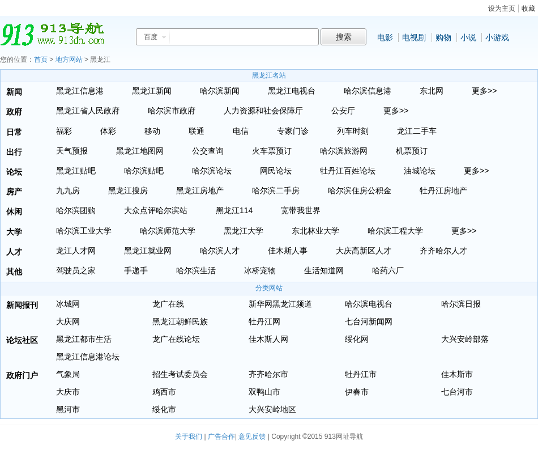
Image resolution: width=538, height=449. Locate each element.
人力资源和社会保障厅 (263, 110)
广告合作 (221, 436)
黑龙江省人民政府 (87, 110)
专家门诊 (293, 130)
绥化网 (357, 339)
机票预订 (412, 150)
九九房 (68, 190)
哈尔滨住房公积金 (359, 190)
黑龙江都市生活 (84, 339)
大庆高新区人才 (363, 250)
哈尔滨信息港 (367, 90)
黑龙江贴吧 (76, 170)
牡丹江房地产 (443, 190)
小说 (468, 37)
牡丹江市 (361, 374)
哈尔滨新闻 (220, 90)
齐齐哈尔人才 (443, 250)
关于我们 (188, 436)
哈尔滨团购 (76, 210)
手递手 (136, 270)
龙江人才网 (76, 250)
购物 (443, 37)
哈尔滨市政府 (171, 110)
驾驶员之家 (76, 270)
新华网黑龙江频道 (280, 303)
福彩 (64, 130)
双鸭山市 (264, 391)
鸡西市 (164, 391)
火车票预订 (272, 150)
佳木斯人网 (268, 339)
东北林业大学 (315, 230)
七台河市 (457, 391)
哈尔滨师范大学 (167, 230)
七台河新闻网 (368, 321)
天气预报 (72, 150)
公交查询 (208, 150)
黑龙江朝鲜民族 (180, 321)
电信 (241, 130)
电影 (385, 37)
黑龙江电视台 (291, 90)
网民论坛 (276, 170)
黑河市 (68, 409)
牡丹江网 (264, 321)
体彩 (108, 130)
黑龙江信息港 (80, 90)
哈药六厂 (388, 270)
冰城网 (68, 303)
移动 (152, 130)
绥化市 (164, 409)
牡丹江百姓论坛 (347, 170)
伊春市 (357, 391)
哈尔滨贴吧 (144, 170)
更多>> (484, 90)
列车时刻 (353, 130)
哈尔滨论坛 (212, 170)
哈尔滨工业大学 (84, 230)
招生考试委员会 (180, 374)
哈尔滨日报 (461, 303)
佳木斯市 (457, 374)
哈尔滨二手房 (276, 190)
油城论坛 (419, 170)
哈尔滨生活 (196, 270)
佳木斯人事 (288, 250)
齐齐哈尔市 (268, 374)
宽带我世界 (301, 210)
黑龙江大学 (243, 230)
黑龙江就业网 (148, 250)
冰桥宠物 (260, 270)
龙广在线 (168, 303)
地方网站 (69, 59)
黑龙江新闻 (152, 90)
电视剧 (414, 37)
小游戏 (497, 37)
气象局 (68, 374)
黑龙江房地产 (200, 190)
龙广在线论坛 (176, 339)
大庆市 (68, 391)
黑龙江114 (234, 210)
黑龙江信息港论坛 (87, 356)
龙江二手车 (417, 130)
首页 (41, 59)
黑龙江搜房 (128, 190)
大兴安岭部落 (465, 339)
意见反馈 (252, 436)
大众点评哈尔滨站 (155, 210)
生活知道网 (324, 270)
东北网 (431, 90)
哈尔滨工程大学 (395, 230)
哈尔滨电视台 (368, 303)
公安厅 (343, 110)
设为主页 (501, 8)
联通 (196, 130)
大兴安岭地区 (272, 409)
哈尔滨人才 (220, 250)
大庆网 (68, 321)
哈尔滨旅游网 (344, 150)
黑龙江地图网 (140, 150)
